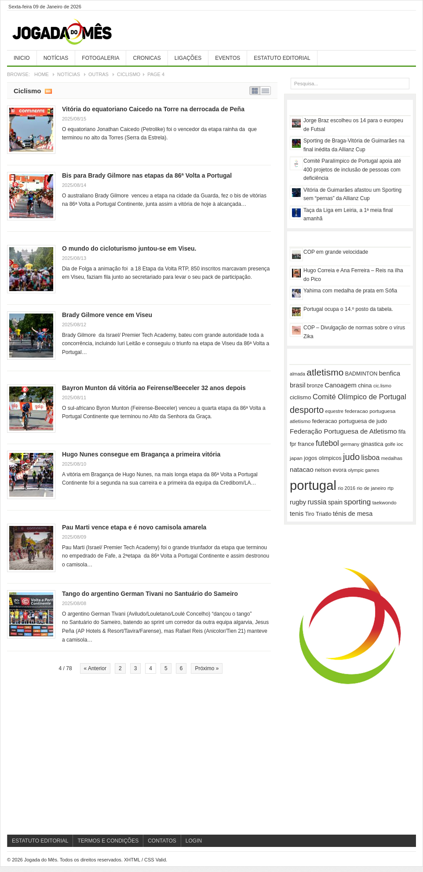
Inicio (22, 58)
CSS (149, 859)
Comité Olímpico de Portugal (359, 397)
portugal (313, 485)
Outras (98, 74)
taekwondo (384, 502)
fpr (293, 444)
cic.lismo (382, 385)
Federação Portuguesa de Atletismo (343, 431)
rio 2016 (346, 488)
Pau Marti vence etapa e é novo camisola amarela (134, 527)
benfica (389, 373)
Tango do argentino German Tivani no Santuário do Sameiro (150, 593)
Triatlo (324, 514)
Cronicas (146, 58)
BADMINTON (361, 374)
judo (351, 457)
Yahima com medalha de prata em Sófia (350, 291)
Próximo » (207, 668)
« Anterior (95, 668)
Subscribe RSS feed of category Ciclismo (48, 90)
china (365, 385)
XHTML (132, 859)
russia (316, 502)
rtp (390, 488)
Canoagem (341, 385)
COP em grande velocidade (335, 252)
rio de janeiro (371, 488)
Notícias (56, 58)
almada (297, 373)
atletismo (324, 372)
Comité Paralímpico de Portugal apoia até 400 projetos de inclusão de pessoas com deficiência (352, 169)
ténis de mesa (352, 513)
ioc (400, 444)
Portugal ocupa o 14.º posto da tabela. (348, 309)
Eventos (227, 58)
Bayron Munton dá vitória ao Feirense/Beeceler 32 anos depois (154, 387)
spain (335, 502)
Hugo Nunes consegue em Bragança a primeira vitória (141, 454)
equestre (334, 411)
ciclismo (300, 397)
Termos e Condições (108, 841)
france (306, 444)
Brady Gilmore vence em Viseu (107, 314)
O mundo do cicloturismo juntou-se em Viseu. (129, 248)
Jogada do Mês (73, 32)
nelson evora (330, 470)
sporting (357, 501)
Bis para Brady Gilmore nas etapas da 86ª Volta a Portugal (147, 175)
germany (349, 444)
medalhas (391, 458)
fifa (401, 432)
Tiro (309, 514)
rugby (298, 502)
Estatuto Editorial (282, 58)
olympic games (363, 470)
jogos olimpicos (322, 458)
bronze (315, 386)
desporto (307, 410)
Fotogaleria (100, 58)
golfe (390, 444)
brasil (297, 385)
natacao (302, 469)
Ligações (188, 58)
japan (296, 458)
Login (194, 841)
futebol (327, 443)
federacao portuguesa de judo (349, 421)
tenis (296, 513)
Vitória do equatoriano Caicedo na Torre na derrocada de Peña (153, 109)
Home (41, 74)
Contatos (162, 841)
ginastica (372, 444)
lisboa (370, 457)
